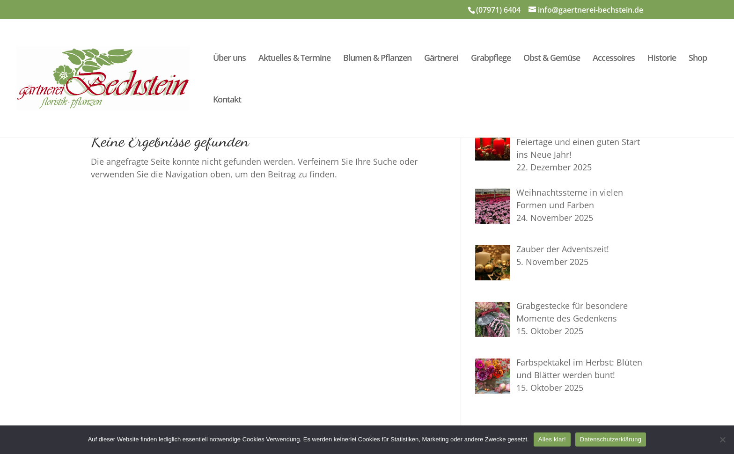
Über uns (229, 58)
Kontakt (227, 100)
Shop (698, 58)
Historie (661, 58)
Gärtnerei (441, 58)
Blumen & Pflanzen (377, 58)
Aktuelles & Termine (294, 58)
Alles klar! (552, 439)
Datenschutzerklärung (610, 439)
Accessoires (614, 58)
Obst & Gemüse (551, 58)
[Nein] (722, 439)
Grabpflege (491, 58)
